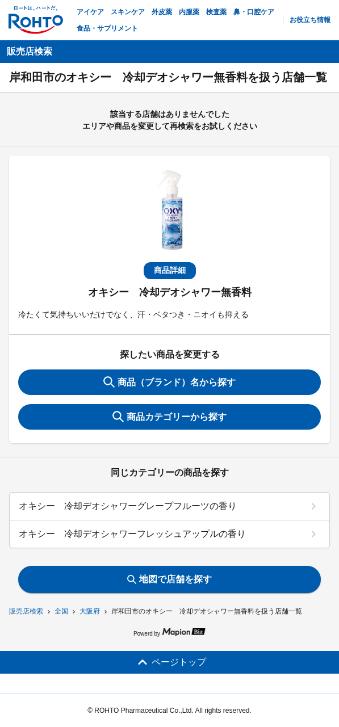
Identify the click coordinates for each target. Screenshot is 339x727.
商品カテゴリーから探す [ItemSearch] (169, 416)
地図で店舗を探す (169, 579)
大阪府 (89, 611)
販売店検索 (26, 611)
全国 (61, 611)
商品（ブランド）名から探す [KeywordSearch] (169, 382)
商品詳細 (170, 270)
